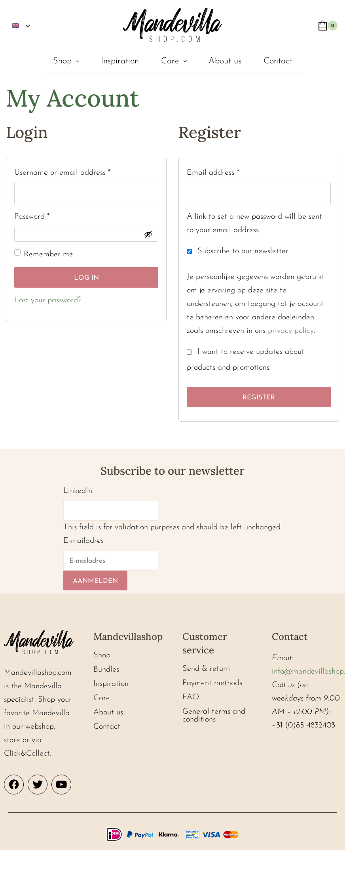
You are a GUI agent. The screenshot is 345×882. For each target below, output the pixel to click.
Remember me (48, 254)
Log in (86, 278)
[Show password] (148, 234)
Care (170, 61)
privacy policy (291, 331)
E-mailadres (83, 541)
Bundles (106, 670)
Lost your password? (48, 300)
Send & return (206, 669)
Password (32, 215)
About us (225, 61)
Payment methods (212, 683)
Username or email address (62, 171)
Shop (62, 61)
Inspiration (120, 61)
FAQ (190, 697)
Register (259, 397)
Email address (213, 171)
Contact (277, 61)
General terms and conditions (213, 716)
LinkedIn (77, 491)
